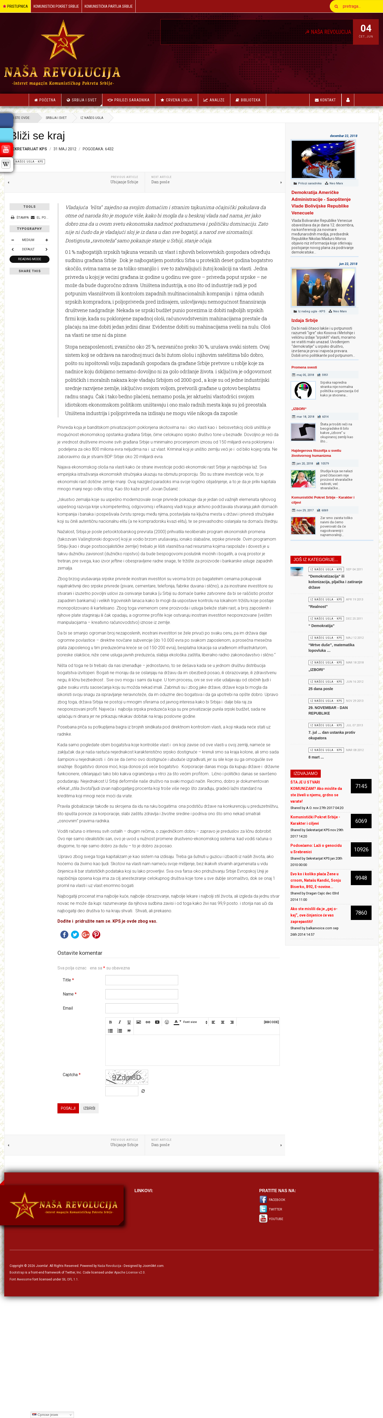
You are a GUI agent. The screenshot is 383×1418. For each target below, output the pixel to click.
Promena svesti (292, 367)
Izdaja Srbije (292, 320)
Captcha (96, 1196)
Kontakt (325, 100)
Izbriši (114, 1230)
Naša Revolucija (134, 1388)
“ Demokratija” (307, 641)
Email (92, 1130)
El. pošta (65, 217)
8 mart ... (302, 802)
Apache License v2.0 (154, 1394)
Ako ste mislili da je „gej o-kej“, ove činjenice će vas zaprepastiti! (299, 973)
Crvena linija (179, 100)
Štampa (44, 217)
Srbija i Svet (87, 102)
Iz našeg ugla (116, 118)
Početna (45, 100)
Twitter (267, 1331)
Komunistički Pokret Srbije (56, 6)
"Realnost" (303, 617)
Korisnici (348, 100)
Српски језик (45, 1415)
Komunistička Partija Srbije (109, 6)
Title (92, 1101)
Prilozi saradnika (132, 100)
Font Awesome (45, 1401)
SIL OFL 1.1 (94, 1401)
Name (94, 1115)
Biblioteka (251, 100)
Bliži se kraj (61, 136)
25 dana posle (306, 719)
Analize (217, 100)
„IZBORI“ (286, 409)
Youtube (268, 1341)
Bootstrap (41, 1394)
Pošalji (92, 1230)
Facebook (269, 1322)
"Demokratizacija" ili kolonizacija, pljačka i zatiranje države (313, 587)
